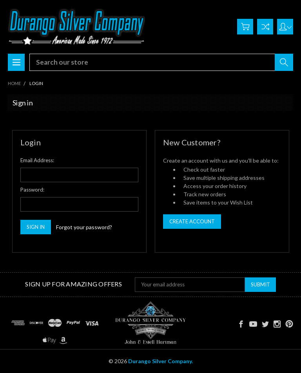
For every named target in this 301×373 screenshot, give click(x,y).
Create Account (192, 221)
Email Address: (37, 160)
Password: (32, 189)
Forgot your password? (84, 227)
